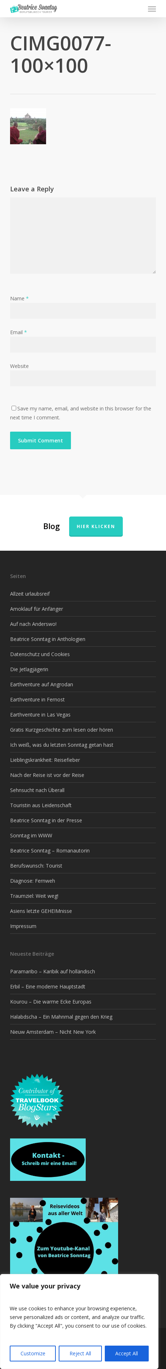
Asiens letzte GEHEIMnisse (41, 911)
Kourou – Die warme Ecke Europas (50, 1001)
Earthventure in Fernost (37, 699)
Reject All (80, 1353)
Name (19, 298)
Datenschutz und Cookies (40, 654)
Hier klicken (96, 526)
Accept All (126, 1353)
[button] (152, 8)
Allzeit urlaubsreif (30, 593)
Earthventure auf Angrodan (41, 684)
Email (18, 332)
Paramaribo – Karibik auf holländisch (52, 971)
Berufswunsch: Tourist (36, 865)
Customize (33, 1353)
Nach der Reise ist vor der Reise (47, 775)
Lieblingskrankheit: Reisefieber (45, 759)
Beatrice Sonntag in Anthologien (47, 639)
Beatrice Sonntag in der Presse (46, 820)
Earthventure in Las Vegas (40, 714)
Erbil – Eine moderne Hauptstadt (47, 986)
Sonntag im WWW (31, 835)
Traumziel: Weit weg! (34, 895)
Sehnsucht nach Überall (37, 790)
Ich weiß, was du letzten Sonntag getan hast (61, 744)
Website (19, 366)
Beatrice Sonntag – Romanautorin (50, 850)
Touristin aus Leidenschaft (41, 805)
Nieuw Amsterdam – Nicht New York (53, 1031)
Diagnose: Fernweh (32, 880)
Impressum (23, 926)
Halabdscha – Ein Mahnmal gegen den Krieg (61, 1016)
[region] (79, 1321)
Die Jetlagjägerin (29, 669)
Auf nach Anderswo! (33, 623)
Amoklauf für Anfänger (36, 608)
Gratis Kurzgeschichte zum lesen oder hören (61, 729)
